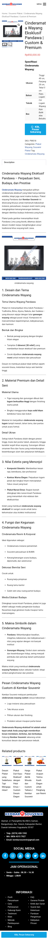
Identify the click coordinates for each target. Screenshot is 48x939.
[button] (19, 25)
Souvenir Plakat (15, 13)
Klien (10, 917)
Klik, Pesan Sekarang (35, 129)
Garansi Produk (37, 900)
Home (4, 13)
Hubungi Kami (14, 910)
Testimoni (12, 913)
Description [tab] (9, 162)
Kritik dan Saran (37, 904)
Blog (10, 926)
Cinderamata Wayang (34, 154)
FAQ (32, 897)
